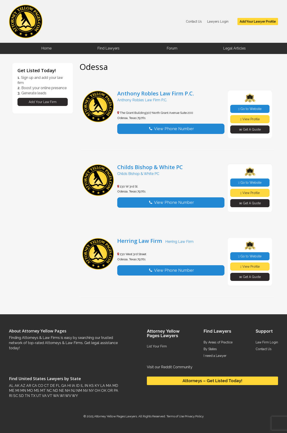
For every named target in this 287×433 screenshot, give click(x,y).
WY (74, 396)
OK (103, 390)
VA (44, 396)
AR (28, 385)
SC (15, 396)
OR (110, 390)
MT (42, 390)
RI (10, 396)
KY (96, 385)
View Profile (250, 119)
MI (16, 390)
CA (34, 385)
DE (52, 385)
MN (22, 390)
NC (49, 390)
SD (21, 396)
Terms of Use (175, 416)
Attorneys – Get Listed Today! (212, 380)
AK (17, 385)
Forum (172, 48)
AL (11, 385)
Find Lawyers (108, 48)
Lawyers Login (217, 21)
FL (57, 385)
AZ (22, 385)
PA (115, 390)
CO (40, 385)
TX (32, 396)
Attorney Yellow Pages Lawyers (115, 416)
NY (91, 390)
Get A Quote (250, 129)
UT (38, 396)
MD (114, 385)
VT (49, 396)
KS (91, 385)
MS (36, 390)
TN (27, 396)
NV (85, 390)
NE (61, 390)
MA (108, 385)
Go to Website (249, 109)
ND (55, 390)
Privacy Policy (194, 416)
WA (55, 396)
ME (11, 390)
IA (73, 385)
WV (67, 396)
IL (82, 385)
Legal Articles (234, 48)
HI (68, 385)
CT (46, 385)
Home (46, 48)
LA (102, 385)
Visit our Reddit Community (169, 367)
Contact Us (194, 21)
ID (77, 385)
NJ (72, 390)
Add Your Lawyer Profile (258, 21)
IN (86, 385)
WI (61, 396)
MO (29, 390)
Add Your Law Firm (43, 102)
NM (78, 390)
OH (97, 390)
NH (67, 390)
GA (63, 385)
